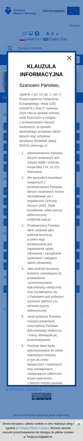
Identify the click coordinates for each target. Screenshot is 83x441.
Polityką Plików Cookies (34, 428)
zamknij (78, 424)
